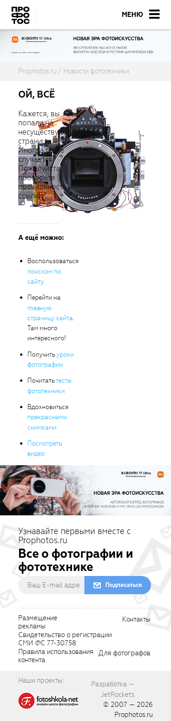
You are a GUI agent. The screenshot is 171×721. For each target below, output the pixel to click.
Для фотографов (124, 653)
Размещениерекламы (37, 622)
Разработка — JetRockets (113, 689)
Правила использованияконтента (55, 656)
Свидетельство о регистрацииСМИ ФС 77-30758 (65, 639)
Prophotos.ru (133, 714)
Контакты (136, 620)
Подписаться (123, 585)
